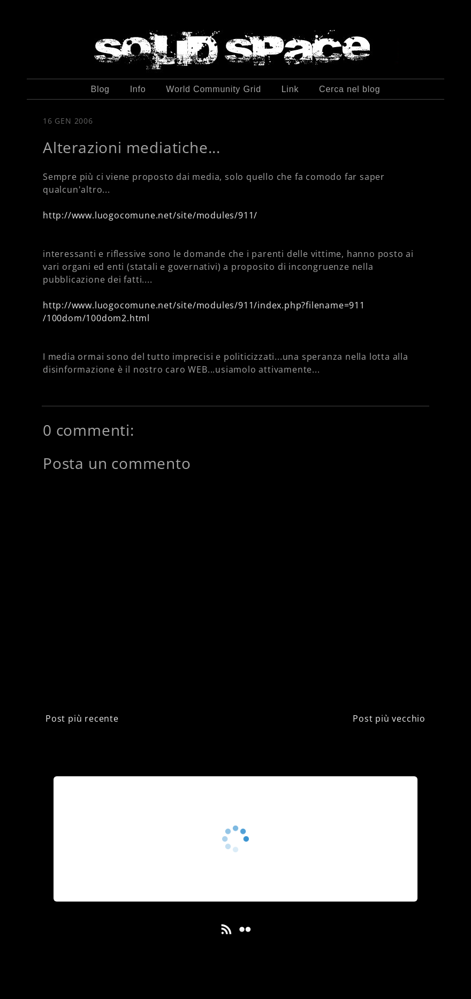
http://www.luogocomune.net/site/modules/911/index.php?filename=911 (204, 305)
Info (138, 89)
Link (290, 89)
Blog (100, 89)
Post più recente (82, 718)
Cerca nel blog (349, 89)
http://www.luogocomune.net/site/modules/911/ (150, 215)
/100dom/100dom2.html (96, 318)
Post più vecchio (389, 718)
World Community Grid (213, 89)
